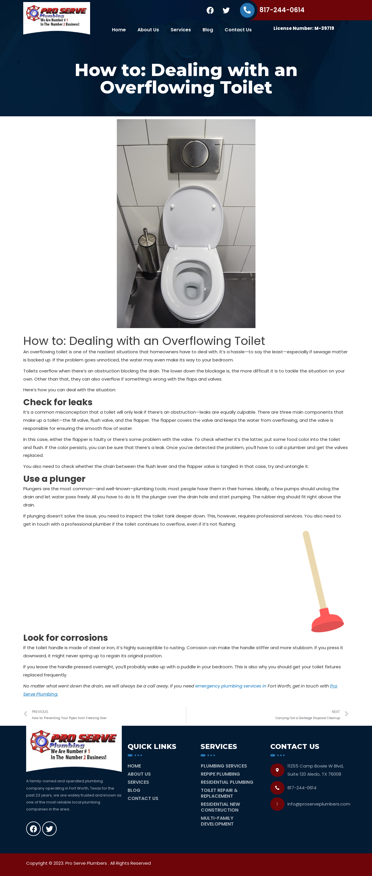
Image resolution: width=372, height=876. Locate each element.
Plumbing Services (224, 766)
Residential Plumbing (227, 782)
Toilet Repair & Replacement (219, 793)
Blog (208, 29)
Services (181, 29)
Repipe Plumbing (220, 774)
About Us (148, 29)
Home (119, 29)
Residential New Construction (220, 807)
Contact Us (238, 29)
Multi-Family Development (217, 821)
